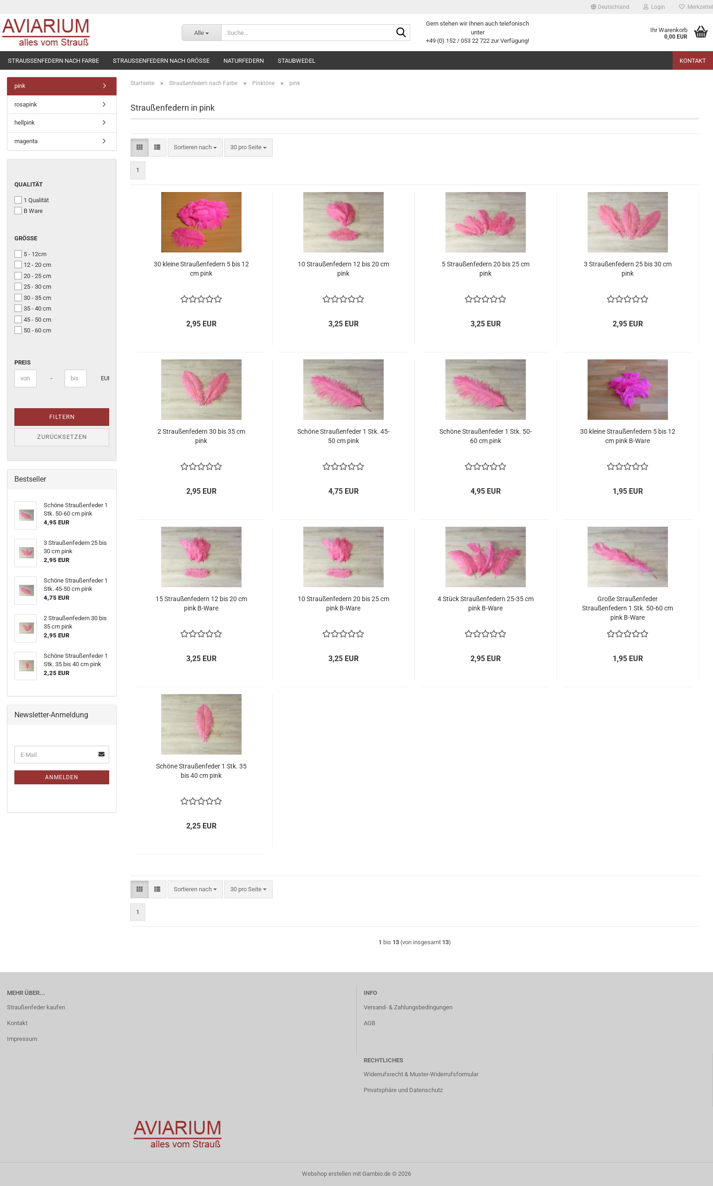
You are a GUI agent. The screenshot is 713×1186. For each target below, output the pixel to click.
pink (20, 85)
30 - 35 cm (32, 297)
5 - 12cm (30, 254)
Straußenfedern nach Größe (161, 60)
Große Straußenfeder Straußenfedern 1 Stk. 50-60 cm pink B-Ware (627, 608)
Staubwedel (296, 60)
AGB (369, 1023)
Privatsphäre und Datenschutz (403, 1090)
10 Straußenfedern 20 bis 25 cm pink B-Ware (343, 603)
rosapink (25, 104)
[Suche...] (201, 32)
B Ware (28, 210)
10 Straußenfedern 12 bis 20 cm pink (343, 268)
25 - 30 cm (32, 286)
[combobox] (195, 148)
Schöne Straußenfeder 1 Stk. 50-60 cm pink (485, 436)
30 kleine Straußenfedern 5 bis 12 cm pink (201, 268)
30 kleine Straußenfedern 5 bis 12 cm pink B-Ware (627, 436)
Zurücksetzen (62, 436)
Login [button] (654, 7)
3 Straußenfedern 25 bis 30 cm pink (628, 268)
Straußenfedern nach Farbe (53, 60)
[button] (610, 7)
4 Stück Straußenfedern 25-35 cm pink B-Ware (486, 603)
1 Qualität (31, 200)
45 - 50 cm (32, 319)
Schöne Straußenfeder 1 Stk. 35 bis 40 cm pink (201, 770)
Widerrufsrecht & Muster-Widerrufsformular (421, 1074)
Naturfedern (243, 60)
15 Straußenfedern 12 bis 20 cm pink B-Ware (201, 603)
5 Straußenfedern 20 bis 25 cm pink (486, 268)
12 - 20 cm (32, 264)
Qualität (28, 184)
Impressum (22, 1038)
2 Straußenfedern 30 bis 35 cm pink (201, 436)
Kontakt (693, 60)
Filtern (62, 416)
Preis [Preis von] (22, 362)
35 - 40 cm (32, 308)
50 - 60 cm (32, 330)
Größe (25, 238)
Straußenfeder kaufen (36, 1007)
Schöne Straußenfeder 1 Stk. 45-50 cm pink (343, 436)
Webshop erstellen (326, 1173)
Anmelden (61, 777)
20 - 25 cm (32, 275)
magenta (26, 141)
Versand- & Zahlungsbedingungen (408, 1007)
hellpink (24, 122)
